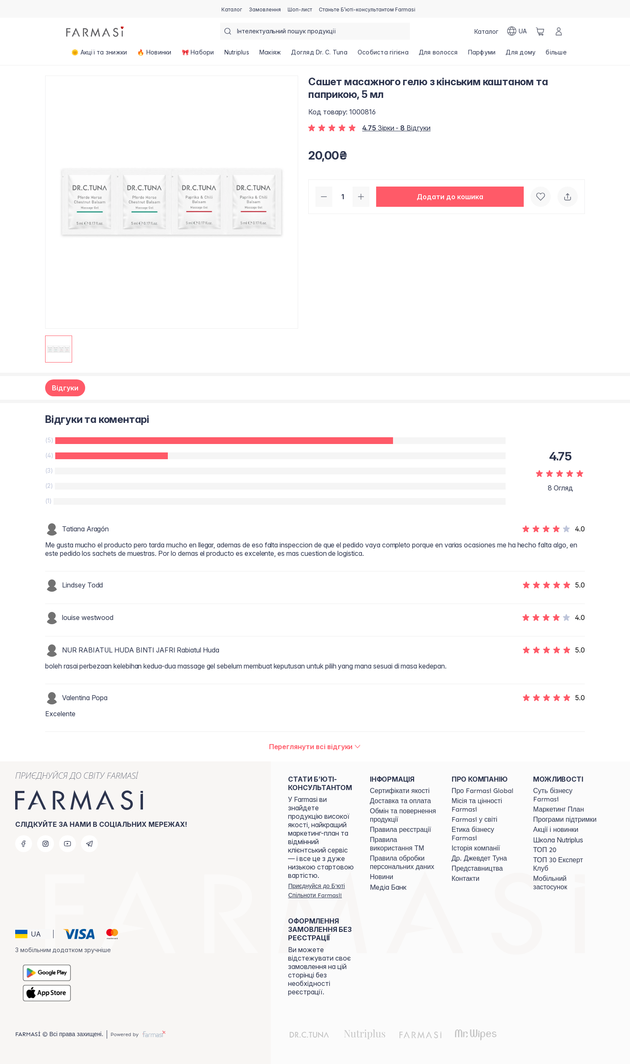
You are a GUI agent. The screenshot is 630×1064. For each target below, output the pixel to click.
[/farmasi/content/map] (477, 868)
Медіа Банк (388, 887)
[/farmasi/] (95, 31)
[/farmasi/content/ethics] (485, 834)
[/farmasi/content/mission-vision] (485, 805)
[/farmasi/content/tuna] (479, 858)
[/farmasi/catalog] (231, 9)
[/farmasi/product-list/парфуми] (482, 55)
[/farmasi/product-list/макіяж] (270, 55)
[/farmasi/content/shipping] (400, 801)
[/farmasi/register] (264, 9)
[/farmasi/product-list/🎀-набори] (198, 55)
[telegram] (89, 843)
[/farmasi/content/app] (566, 882)
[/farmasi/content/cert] (400, 791)
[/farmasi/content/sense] (566, 795)
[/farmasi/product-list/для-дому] (521, 55)
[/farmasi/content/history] (476, 848)
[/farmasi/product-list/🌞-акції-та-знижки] (99, 55)
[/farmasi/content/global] (483, 791)
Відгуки (65, 388)
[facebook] (23, 843)
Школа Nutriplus (558, 840)
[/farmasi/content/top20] (544, 850)
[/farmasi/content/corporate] (475, 819)
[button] (450, 197)
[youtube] (67, 843)
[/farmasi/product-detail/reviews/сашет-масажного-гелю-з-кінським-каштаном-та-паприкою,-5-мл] (315, 746)
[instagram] (45, 843)
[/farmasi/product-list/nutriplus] (236, 55)
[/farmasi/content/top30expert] (566, 864)
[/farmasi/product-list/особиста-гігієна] (383, 55)
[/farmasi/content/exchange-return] (403, 815)
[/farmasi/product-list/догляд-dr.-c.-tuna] (319, 55)
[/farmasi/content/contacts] (465, 878)
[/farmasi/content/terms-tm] (403, 844)
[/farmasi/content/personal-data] (403, 862)
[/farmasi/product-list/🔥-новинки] (154, 55)
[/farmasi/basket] (540, 31)
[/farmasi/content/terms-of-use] (400, 830)
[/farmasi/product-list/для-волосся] (438, 55)
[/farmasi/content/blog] (381, 877)
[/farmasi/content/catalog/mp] (558, 809)
